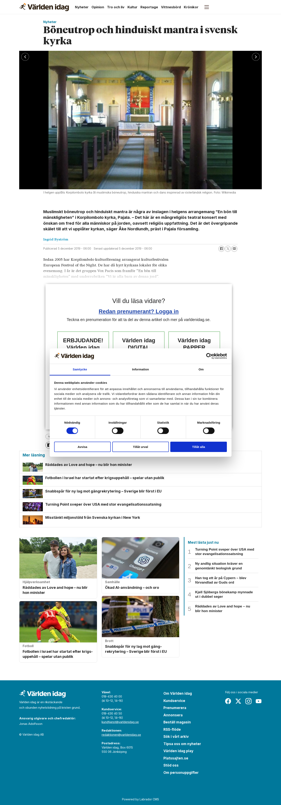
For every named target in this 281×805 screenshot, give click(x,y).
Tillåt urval (140, 447)
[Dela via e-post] (234, 249)
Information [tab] (140, 369)
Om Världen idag (177, 693)
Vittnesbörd (171, 7)
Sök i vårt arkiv (176, 737)
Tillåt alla (198, 447)
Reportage (149, 7)
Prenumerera (174, 708)
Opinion (98, 7)
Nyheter (81, 7)
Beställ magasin (177, 722)
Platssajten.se (175, 758)
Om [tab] (201, 369)
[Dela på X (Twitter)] (228, 249)
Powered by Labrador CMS (140, 799)
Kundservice (174, 701)
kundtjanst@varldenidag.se (120, 722)
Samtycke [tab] (80, 369)
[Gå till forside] (44, 7)
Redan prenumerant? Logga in (139, 311)
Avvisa (82, 447)
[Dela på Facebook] (221, 249)
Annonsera (173, 715)
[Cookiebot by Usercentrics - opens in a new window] (209, 356)
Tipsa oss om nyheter (182, 744)
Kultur (132, 7)
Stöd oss (171, 765)
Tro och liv (115, 7)
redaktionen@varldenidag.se (121, 735)
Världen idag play (178, 751)
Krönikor (191, 7)
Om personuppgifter (181, 773)
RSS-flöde (172, 729)
